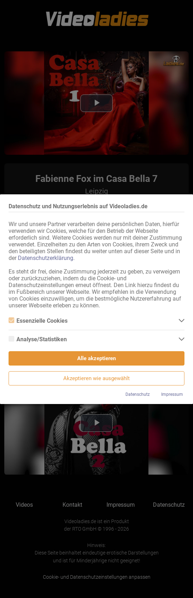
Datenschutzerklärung (45, 258)
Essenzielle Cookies (38, 320)
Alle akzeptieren (96, 358)
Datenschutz (137, 394)
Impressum (172, 394)
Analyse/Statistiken (38, 339)
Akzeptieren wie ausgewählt (96, 378)
